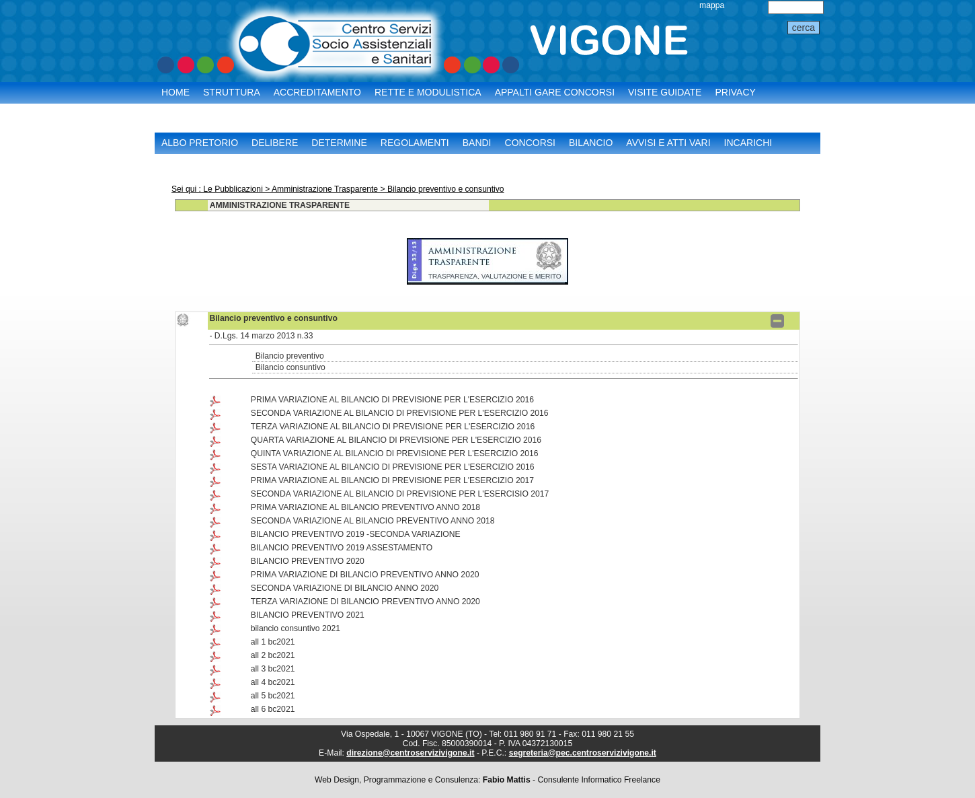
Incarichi (748, 142)
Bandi (477, 142)
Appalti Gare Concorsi (555, 92)
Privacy (735, 92)
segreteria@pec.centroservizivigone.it (582, 753)
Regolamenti (415, 142)
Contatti (184, 109)
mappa (711, 5)
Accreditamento (317, 92)
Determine (338, 142)
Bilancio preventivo (290, 356)
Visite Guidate (664, 92)
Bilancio (591, 142)
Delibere (274, 142)
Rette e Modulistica (428, 92)
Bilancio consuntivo (290, 367)
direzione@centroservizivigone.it (410, 753)
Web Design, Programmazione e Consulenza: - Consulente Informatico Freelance (487, 780)
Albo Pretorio (199, 142)
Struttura (231, 92)
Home (175, 92)
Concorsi (530, 142)
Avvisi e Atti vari (668, 142)
